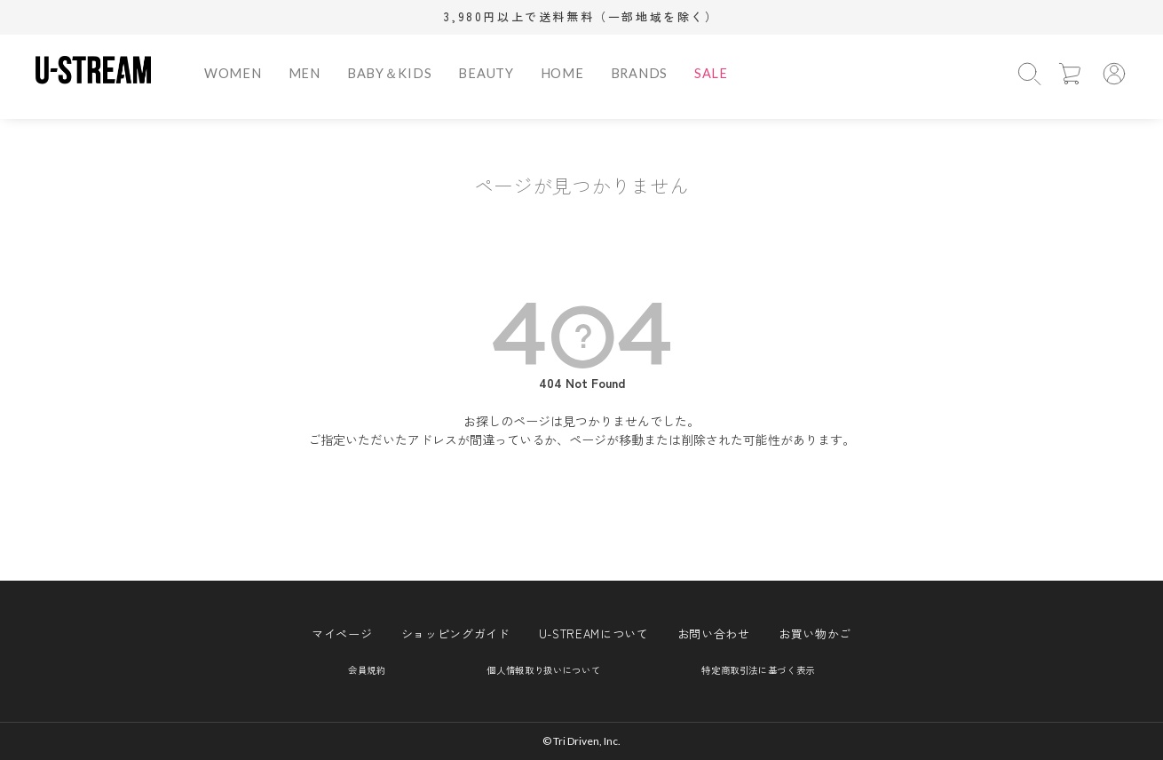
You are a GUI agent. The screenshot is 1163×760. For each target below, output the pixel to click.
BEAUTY (485, 73)
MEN (304, 73)
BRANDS (639, 73)
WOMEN (233, 73)
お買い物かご (815, 633)
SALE (711, 73)
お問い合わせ (713, 633)
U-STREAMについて (594, 633)
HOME (562, 73)
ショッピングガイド (455, 633)
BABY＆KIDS (389, 73)
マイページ (342, 633)
